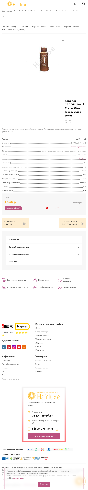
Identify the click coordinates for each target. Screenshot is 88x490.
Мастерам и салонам (11, 379)
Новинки (5, 368)
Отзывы (38, 347)
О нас (37, 328)
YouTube (19, 347)
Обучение (6, 361)
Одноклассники (24, 347)
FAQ (4, 372)
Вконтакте (4, 347)
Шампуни (38, 372)
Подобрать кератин (10, 364)
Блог (4, 375)
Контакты (39, 350)
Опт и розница (41, 332)
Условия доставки (43, 339)
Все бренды (7, 11)
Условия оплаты (42, 336)
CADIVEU (82, 159)
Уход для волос (41, 368)
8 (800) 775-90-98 (42, 429)
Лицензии (39, 343)
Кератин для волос (78, 147)
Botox (37, 364)
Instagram (14, 347)
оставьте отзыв (7, 332)
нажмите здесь (18, 478)
